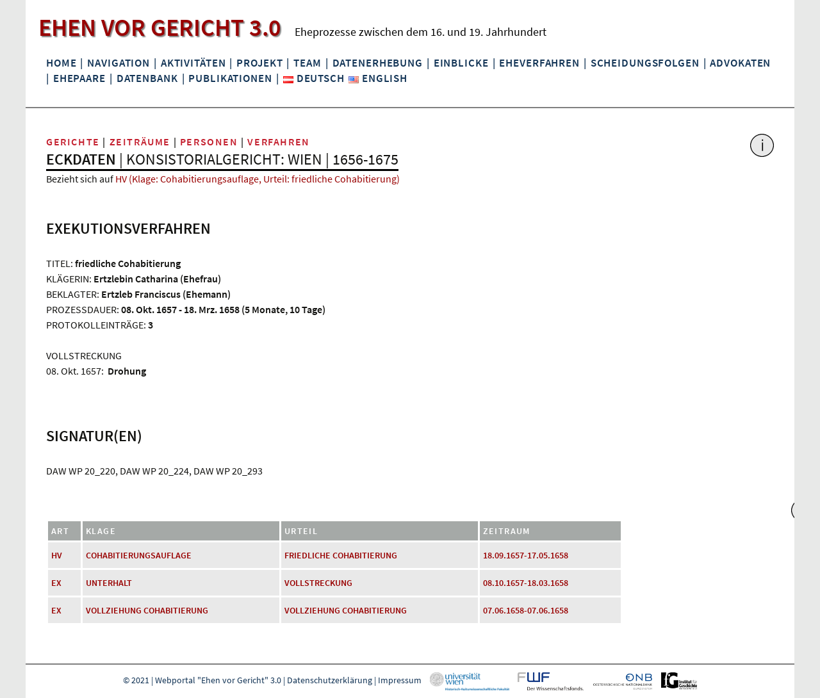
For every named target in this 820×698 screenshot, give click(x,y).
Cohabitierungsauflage (139, 555)
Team (307, 63)
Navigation (118, 63)
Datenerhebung (377, 63)
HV (56, 555)
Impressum (400, 680)
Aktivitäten (193, 63)
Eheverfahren (539, 63)
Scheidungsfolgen (645, 63)
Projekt (259, 63)
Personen (209, 141)
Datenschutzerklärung (329, 680)
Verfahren (278, 141)
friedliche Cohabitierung (340, 555)
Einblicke (461, 63)
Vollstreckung (318, 582)
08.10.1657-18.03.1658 (525, 582)
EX (56, 582)
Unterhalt (109, 582)
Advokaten (740, 63)
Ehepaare (79, 78)
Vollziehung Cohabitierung (147, 610)
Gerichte (73, 141)
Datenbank (147, 78)
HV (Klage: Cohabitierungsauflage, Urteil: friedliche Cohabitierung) (257, 178)
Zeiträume (140, 141)
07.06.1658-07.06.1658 (525, 610)
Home (61, 63)
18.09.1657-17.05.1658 (525, 555)
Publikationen (230, 78)
